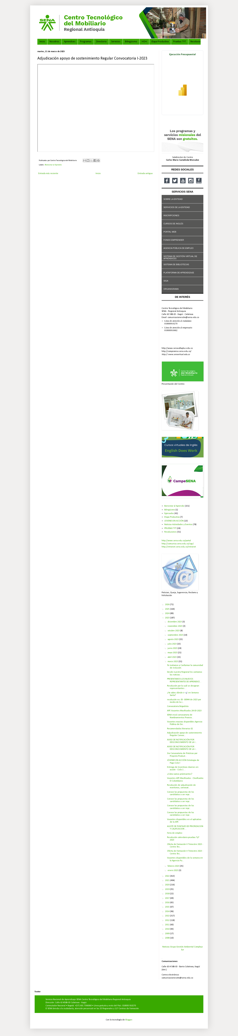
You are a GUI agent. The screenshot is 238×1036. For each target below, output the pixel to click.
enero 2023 (173, 870)
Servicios (115, 41)
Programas (86, 41)
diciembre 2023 (175, 622)
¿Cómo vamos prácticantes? (179, 774)
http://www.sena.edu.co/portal (176, 541)
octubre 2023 (174, 631)
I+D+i (144, 41)
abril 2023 (172, 657)
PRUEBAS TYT (170, 528)
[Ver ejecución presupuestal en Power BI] (182, 82)
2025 (167, 609)
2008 (167, 938)
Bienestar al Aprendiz (53, 165)
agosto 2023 (173, 639)
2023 (167, 618)
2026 (167, 604)
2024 (167, 613)
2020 (167, 885)
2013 (167, 916)
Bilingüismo (131, 41)
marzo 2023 (173, 661)
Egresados (169, 513)
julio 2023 (172, 644)
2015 (167, 907)
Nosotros (54, 41)
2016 (167, 903)
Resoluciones (197, 41)
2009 (167, 934)
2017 (167, 898)
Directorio (101, 41)
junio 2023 (173, 648)
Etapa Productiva (160, 41)
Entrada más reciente (48, 173)
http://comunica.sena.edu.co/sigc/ (178, 544)
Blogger (128, 1020)
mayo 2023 (173, 653)
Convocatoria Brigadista (177, 706)
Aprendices (69, 41)
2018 (167, 894)
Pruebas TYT (179, 41)
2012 (167, 920)
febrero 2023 (174, 866)
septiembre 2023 (176, 635)
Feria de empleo (174, 833)
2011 (167, 925)
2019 (167, 889)
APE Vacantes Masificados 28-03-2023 (184, 711)
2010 (167, 929)
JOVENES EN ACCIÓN (174, 521)
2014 (167, 911)
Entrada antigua (145, 173)
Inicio (42, 41)
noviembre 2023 (175, 626)
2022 (167, 876)
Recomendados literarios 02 (180, 729)
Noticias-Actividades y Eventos (178, 524)
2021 (167, 880)
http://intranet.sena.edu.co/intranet (179, 547)
